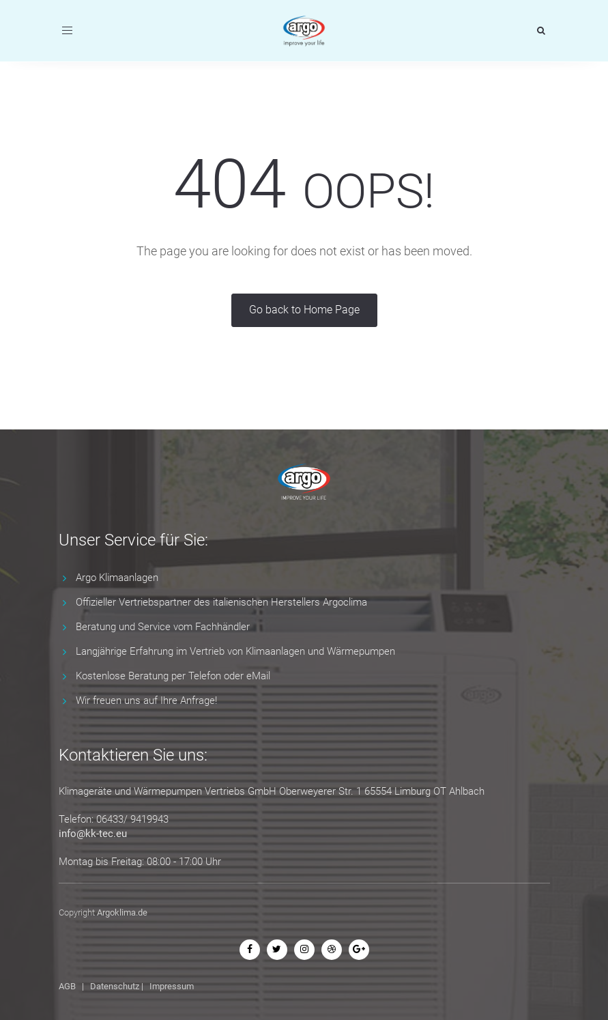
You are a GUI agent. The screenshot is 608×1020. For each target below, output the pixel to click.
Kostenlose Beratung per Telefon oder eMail (173, 676)
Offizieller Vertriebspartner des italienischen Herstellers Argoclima (221, 602)
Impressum (171, 986)
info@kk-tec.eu (93, 833)
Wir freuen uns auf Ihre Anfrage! (146, 700)
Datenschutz (114, 986)
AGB (67, 986)
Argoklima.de (122, 912)
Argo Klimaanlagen (117, 577)
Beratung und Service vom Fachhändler (163, 627)
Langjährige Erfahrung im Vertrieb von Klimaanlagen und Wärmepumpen (235, 651)
